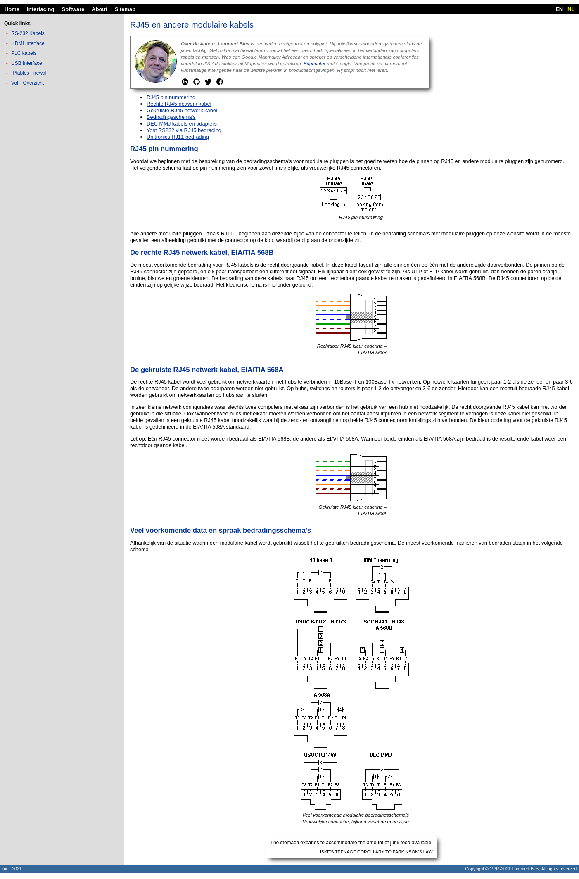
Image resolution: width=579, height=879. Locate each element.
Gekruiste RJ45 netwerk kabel (182, 110)
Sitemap (125, 9)
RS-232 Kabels (28, 33)
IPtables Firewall (29, 73)
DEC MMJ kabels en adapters (182, 124)
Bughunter (314, 63)
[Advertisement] (62, 218)
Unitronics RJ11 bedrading (178, 137)
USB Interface (26, 63)
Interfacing (40, 9)
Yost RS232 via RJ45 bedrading (184, 130)
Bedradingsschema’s (171, 117)
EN (559, 9)
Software (73, 9)
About (99, 9)
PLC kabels (23, 53)
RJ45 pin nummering (171, 97)
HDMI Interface (28, 43)
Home (12, 9)
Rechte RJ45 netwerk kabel (179, 104)
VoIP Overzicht (27, 83)
